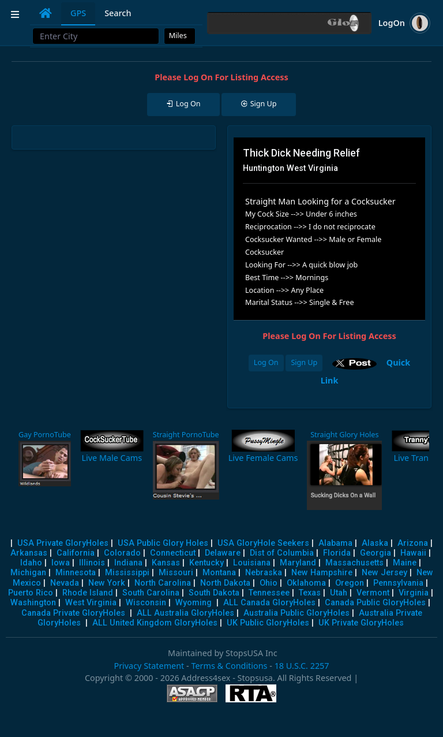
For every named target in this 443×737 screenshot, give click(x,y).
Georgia (375, 553)
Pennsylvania (398, 583)
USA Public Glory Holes (163, 543)
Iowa (60, 563)
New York (106, 583)
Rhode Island (87, 593)
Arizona (412, 543)
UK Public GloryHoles (268, 623)
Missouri (176, 573)
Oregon (349, 583)
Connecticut (173, 553)
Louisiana (252, 563)
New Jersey (384, 573)
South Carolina (150, 593)
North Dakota (225, 583)
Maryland (298, 563)
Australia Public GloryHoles (296, 613)
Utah (338, 593)
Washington (33, 603)
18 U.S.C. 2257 (302, 665)
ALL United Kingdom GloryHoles (154, 623)
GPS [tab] (78, 13)
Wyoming (193, 603)
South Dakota (214, 593)
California (76, 553)
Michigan (28, 573)
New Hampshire (321, 573)
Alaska (375, 543)
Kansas (166, 563)
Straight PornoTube (186, 435)
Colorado (122, 553)
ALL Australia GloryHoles (185, 613)
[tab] (45, 13)
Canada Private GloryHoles (73, 613)
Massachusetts (354, 563)
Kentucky (206, 563)
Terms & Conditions (229, 665)
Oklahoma (306, 583)
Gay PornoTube (44, 435)
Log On (266, 362)
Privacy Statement (149, 665)
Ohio (268, 583)
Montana (219, 573)
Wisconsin (146, 603)
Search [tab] (117, 13)
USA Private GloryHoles (62, 543)
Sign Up (304, 362)
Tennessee (269, 593)
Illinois (92, 563)
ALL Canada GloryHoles (269, 603)
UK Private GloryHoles (361, 623)
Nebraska (263, 573)
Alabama (335, 543)
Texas (310, 593)
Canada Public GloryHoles (375, 603)
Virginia (414, 593)
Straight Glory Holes (344, 435)
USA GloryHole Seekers (263, 543)
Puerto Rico (30, 593)
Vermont (372, 593)
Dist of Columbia (282, 553)
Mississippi (127, 573)
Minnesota (75, 573)
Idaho (31, 563)
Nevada (64, 583)
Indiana (128, 563)
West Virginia (91, 603)
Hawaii (413, 553)
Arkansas (28, 553)
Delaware (223, 553)
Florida (337, 553)
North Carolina (162, 583)
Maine (404, 563)
